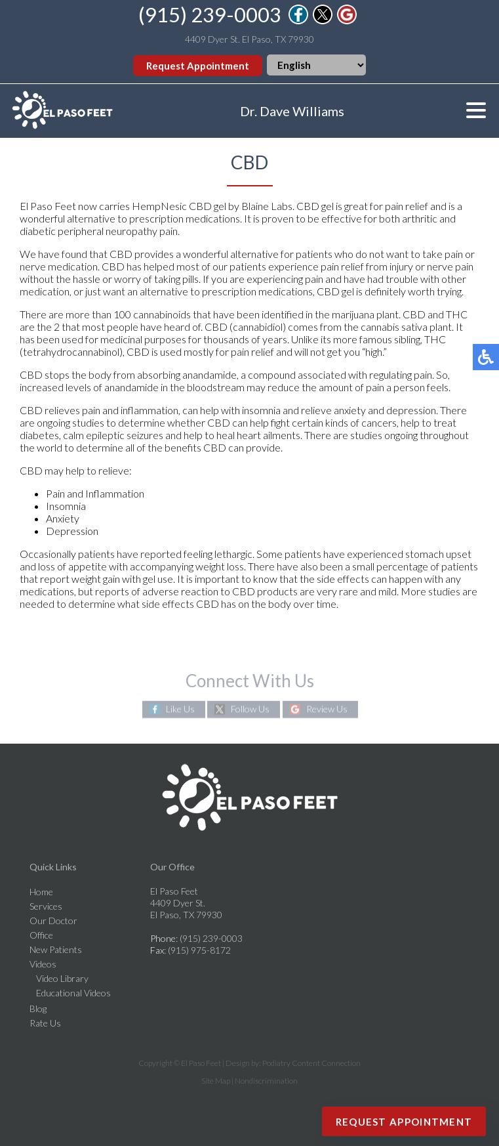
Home (41, 891)
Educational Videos (73, 992)
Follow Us (250, 709)
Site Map (215, 1081)
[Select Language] (316, 64)
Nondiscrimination (266, 1081)
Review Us (327, 709)
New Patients (56, 949)
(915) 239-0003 (209, 14)
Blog (38, 1008)
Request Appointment (197, 66)
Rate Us (45, 1023)
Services (46, 906)
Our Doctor (53, 920)
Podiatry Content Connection (311, 1063)
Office (41, 935)
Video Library (62, 978)
